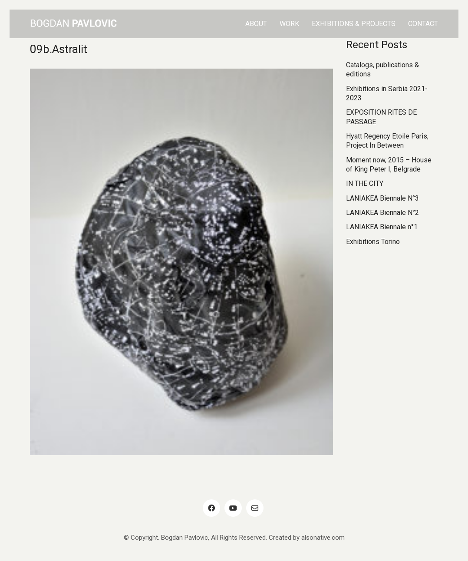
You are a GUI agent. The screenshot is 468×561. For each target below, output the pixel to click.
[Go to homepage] (73, 24)
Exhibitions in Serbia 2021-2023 (387, 93)
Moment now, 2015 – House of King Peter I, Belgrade (389, 164)
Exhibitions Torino (373, 242)
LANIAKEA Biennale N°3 (382, 198)
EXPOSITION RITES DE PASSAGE (381, 116)
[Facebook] (211, 508)
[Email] (255, 508)
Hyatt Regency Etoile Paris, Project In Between (387, 140)
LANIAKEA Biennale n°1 (382, 227)
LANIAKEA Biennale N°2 (382, 212)
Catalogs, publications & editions (382, 69)
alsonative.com (323, 537)
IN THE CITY (364, 183)
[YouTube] (233, 508)
